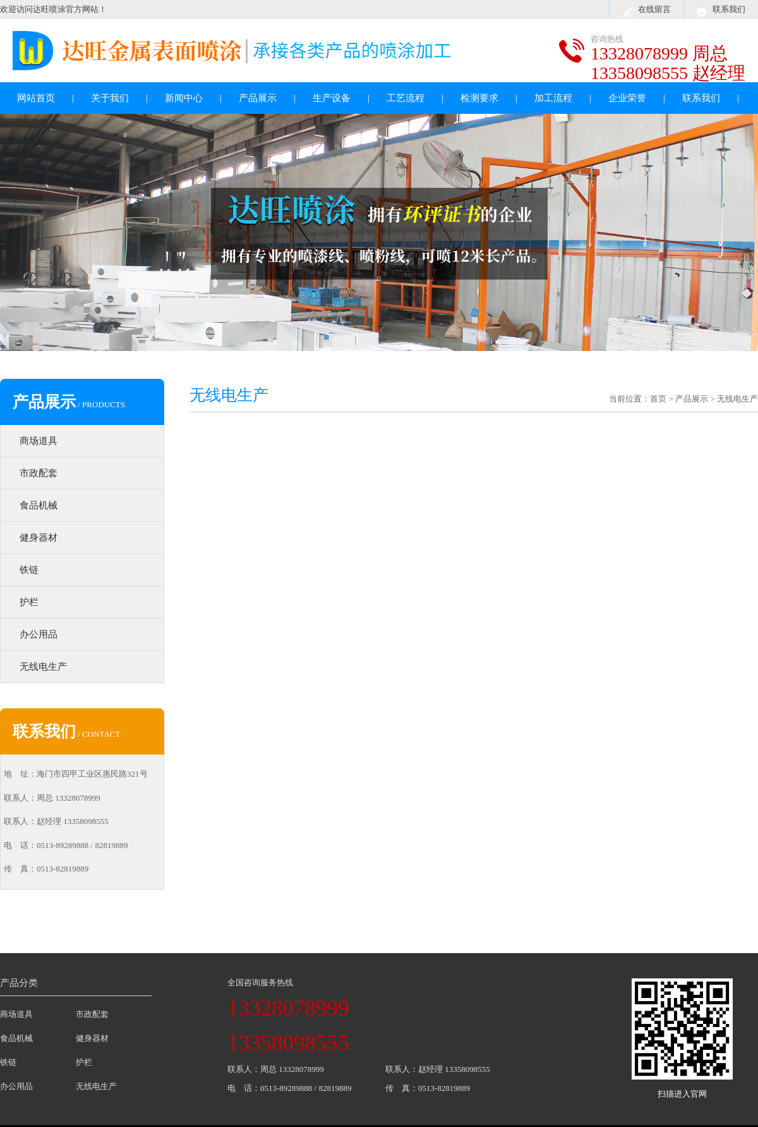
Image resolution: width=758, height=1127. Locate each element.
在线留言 (654, 9)
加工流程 (553, 98)
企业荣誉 (627, 98)
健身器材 (38, 538)
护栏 (29, 602)
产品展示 (258, 98)
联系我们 (729, 9)
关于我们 (110, 98)
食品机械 (38, 505)
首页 (658, 398)
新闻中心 (184, 98)
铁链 (29, 570)
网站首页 (36, 98)
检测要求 (479, 98)
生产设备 (332, 98)
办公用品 (38, 634)
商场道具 (38, 441)
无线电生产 (43, 667)
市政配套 (38, 473)
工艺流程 (405, 98)
